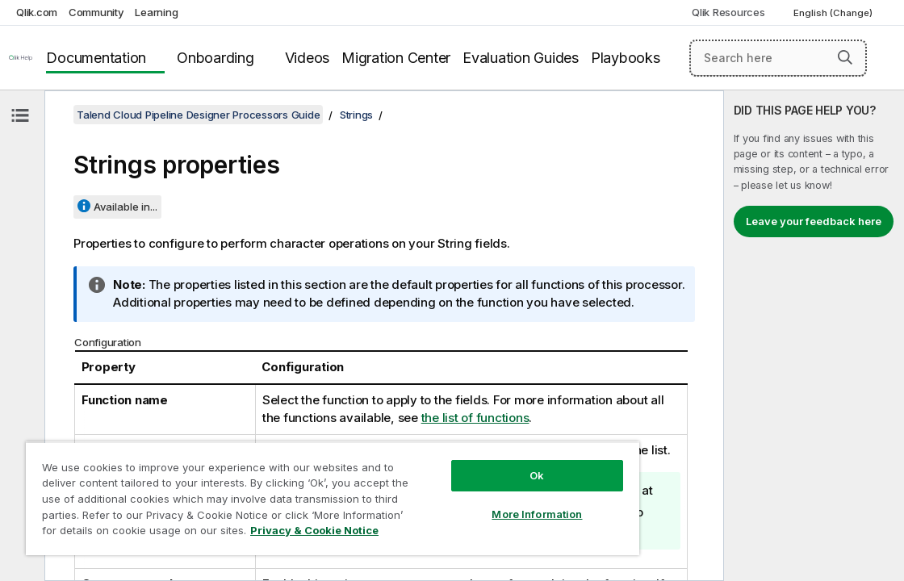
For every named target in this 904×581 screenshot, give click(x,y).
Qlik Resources (728, 12)
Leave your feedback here (813, 221)
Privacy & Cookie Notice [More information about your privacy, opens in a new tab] (260, 533)
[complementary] (814, 335)
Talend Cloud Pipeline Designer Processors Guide (198, 114)
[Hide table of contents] (20, 115)
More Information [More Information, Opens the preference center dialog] (461, 501)
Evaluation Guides (520, 57)
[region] (288, 492)
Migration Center (395, 57)
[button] (845, 57)
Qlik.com (36, 12)
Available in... (125, 206)
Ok (461, 463)
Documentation (96, 57)
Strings (356, 114)
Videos (307, 57)
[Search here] (778, 58)
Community (96, 12)
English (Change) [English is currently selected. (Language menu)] (834, 13)
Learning (156, 12)
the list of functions (475, 417)
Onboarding (215, 57)
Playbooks (625, 57)
